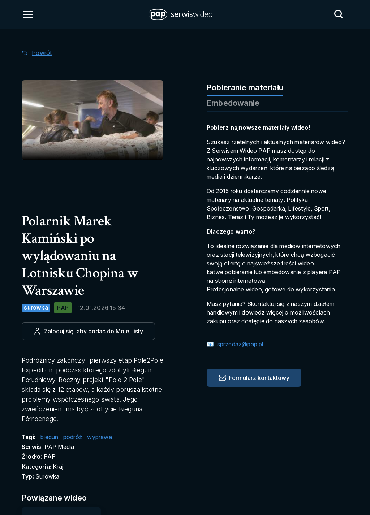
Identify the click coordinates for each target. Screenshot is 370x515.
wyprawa (99, 437)
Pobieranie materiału (245, 87)
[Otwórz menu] (28, 14)
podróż (72, 437)
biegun (49, 437)
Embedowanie (233, 103)
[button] (181, 14)
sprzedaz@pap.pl (239, 344)
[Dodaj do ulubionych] (88, 331)
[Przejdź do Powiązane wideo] (62, 498)
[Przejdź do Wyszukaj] (338, 14)
